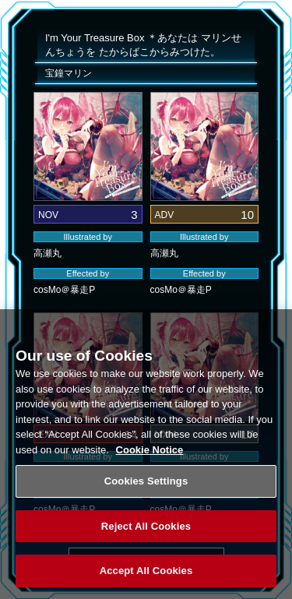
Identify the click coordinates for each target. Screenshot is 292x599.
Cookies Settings (146, 486)
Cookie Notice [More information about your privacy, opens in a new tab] (150, 454)
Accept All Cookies (146, 576)
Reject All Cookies (146, 531)
